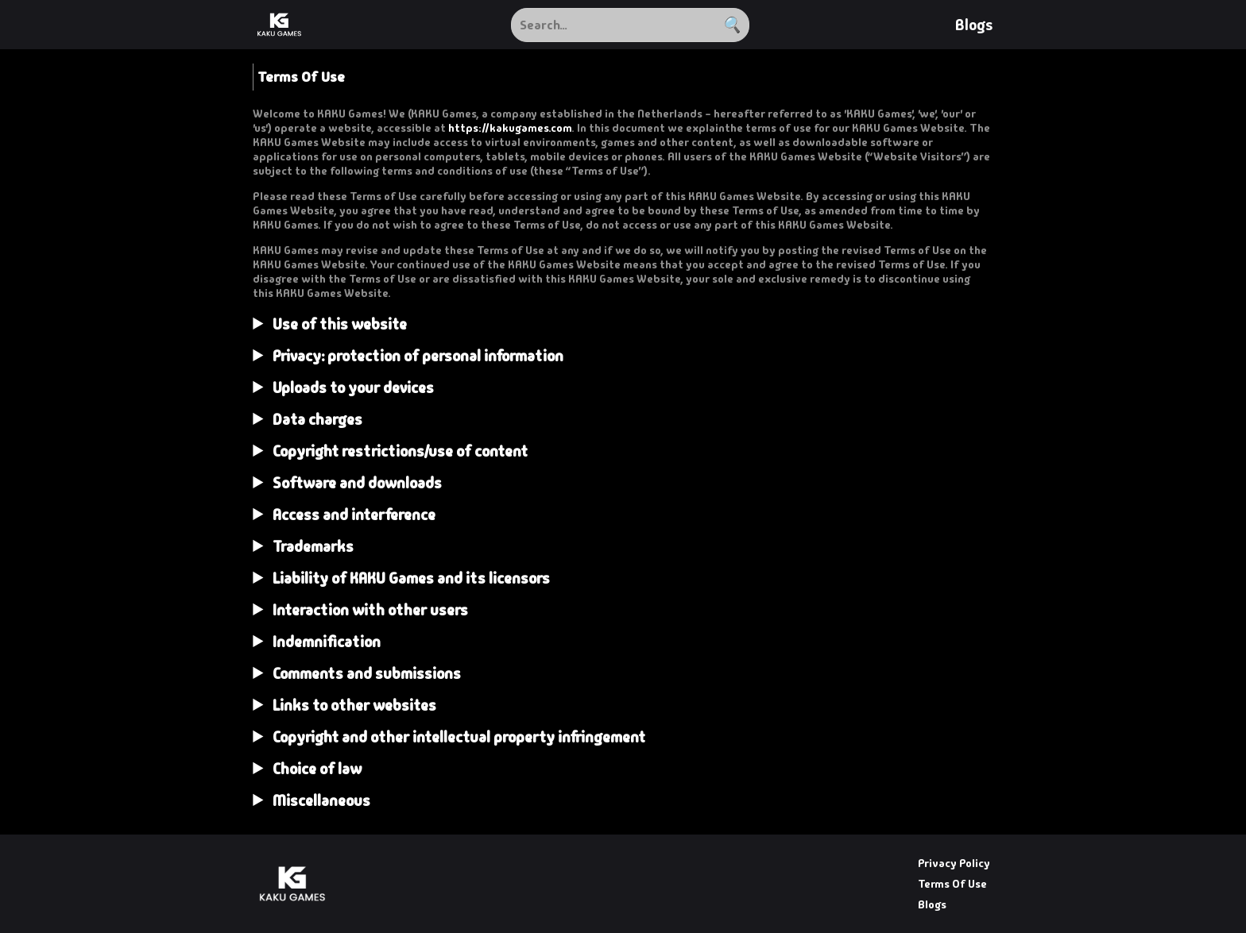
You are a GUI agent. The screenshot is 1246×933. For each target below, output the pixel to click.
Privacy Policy (954, 863)
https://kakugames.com (509, 128)
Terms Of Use (952, 884)
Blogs (974, 25)
